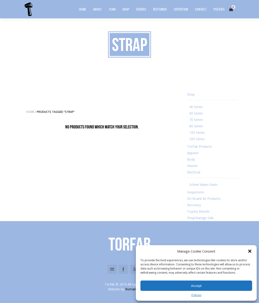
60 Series (196, 113)
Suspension (195, 192)
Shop (191, 94)
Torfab (129, 244)
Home (30, 112)
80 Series (196, 126)
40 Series (196, 107)
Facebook (123, 269)
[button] (250, 251)
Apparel (192, 153)
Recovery (194, 205)
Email (112, 269)
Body (191, 159)
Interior (192, 166)
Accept (196, 286)
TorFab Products (199, 146)
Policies (196, 295)
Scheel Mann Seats (203, 184)
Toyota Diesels (198, 211)
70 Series (196, 119)
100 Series (197, 132)
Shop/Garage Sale (200, 218)
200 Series (197, 139)
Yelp (134, 269)
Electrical (193, 172)
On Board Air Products (204, 198)
